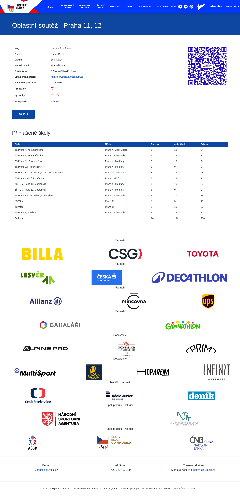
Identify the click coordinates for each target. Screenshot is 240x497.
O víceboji (51, 6)
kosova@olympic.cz (203, 469)
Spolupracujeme (166, 6)
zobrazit (55, 101)
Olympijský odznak (85, 6)
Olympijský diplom (67, 6)
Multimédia (145, 6)
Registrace (232, 7)
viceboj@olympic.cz (46, 469)
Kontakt (114, 6)
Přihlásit (23, 114)
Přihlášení (216, 7)
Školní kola (101, 6)
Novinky (129, 6)
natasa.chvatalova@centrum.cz (67, 76)
